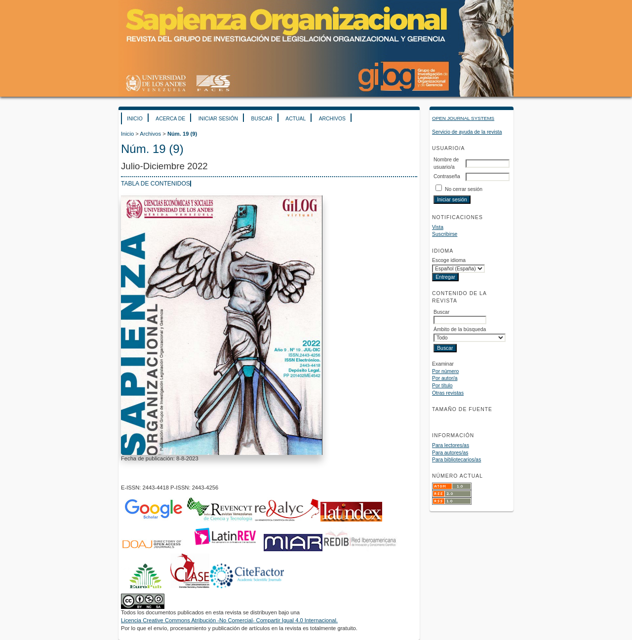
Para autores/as (450, 452)
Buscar (261, 118)
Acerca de (170, 118)
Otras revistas (448, 393)
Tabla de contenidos (155, 183)
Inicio (135, 118)
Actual (295, 118)
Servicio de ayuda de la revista (467, 132)
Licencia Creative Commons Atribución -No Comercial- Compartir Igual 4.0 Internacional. (229, 620)
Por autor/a (444, 378)
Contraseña (447, 176)
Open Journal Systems (463, 118)
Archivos (332, 118)
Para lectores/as (450, 445)
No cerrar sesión (463, 189)
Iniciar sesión (218, 118)
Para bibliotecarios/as (456, 459)
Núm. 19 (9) (182, 134)
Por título (442, 385)
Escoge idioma (449, 260)
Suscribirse (444, 234)
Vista (437, 227)
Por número (445, 371)
